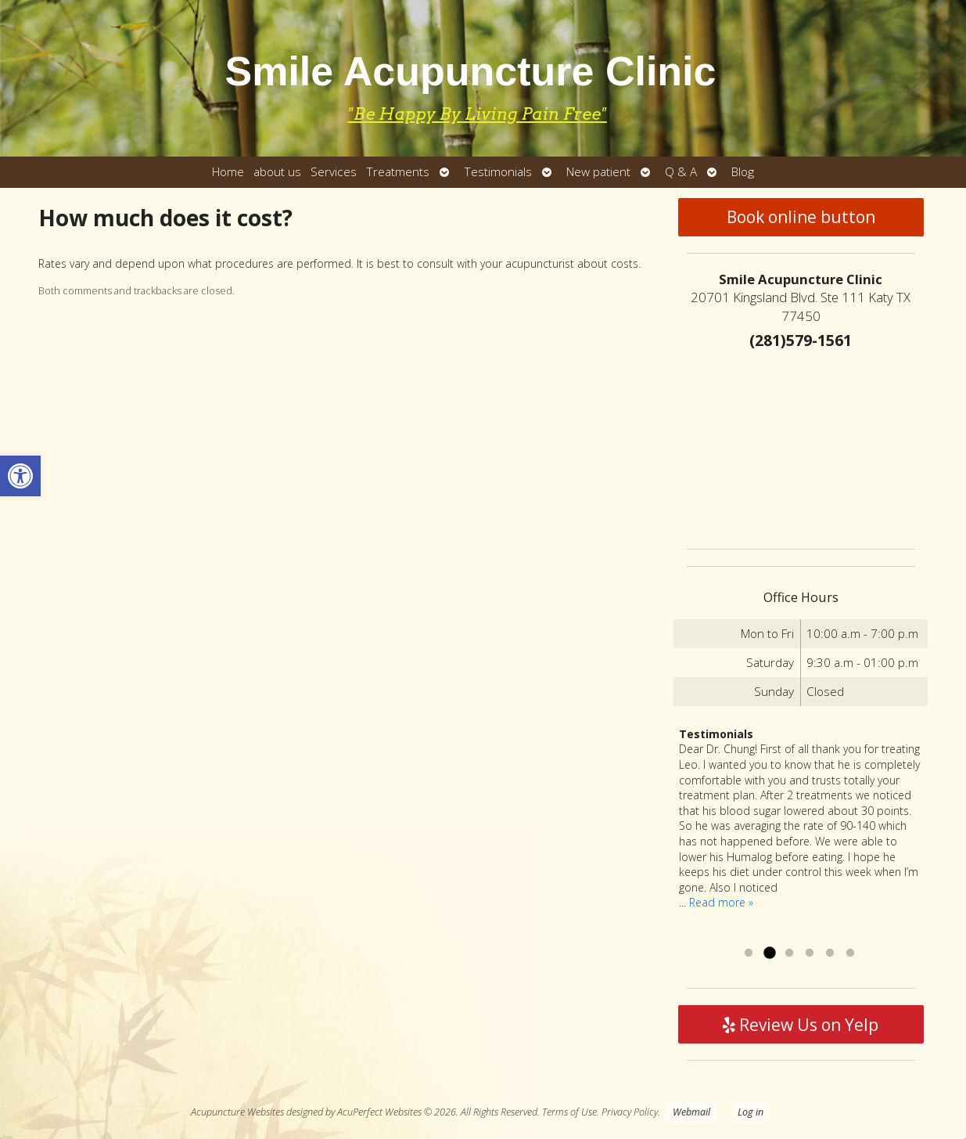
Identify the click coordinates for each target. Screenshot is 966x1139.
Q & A (681, 172)
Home (228, 172)
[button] (20, 476)
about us (277, 172)
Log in (750, 1112)
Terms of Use (569, 1112)
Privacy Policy (630, 1112)
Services (334, 172)
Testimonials (498, 172)
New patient (598, 172)
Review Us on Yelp (800, 1025)
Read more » (721, 902)
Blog (742, 172)
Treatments (397, 172)
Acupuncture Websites (237, 1112)
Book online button (801, 217)
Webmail (691, 1112)
